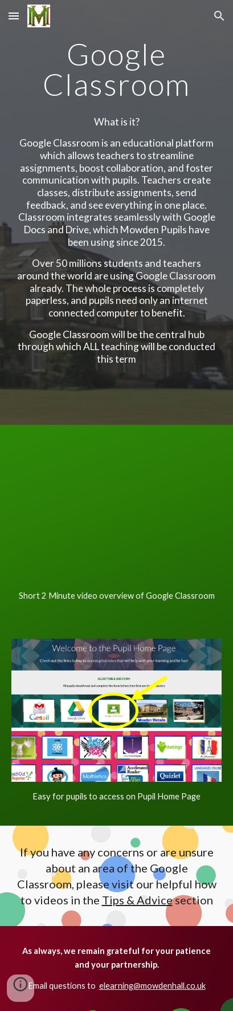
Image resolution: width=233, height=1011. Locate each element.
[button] (13, 15)
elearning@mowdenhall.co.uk (152, 985)
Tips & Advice (137, 900)
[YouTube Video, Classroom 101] (116, 509)
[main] (116, 69)
